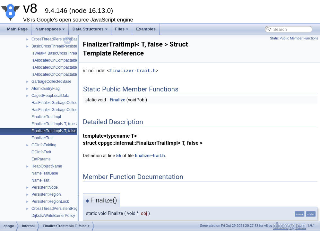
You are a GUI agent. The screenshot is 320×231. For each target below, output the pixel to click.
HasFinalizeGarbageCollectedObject (62, 102)
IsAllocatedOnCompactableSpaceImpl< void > (70, 67)
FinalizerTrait (42, 138)
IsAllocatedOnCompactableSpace (60, 74)
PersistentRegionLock (50, 201)
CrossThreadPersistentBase (55, 39)
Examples (146, 29)
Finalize (117, 99)
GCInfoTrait (41, 152)
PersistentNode (44, 187)
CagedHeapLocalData (50, 95)
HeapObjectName (46, 166)
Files (122, 29)
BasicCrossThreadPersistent (55, 46)
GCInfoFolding (43, 145)
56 (118, 155)
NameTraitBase (44, 173)
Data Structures (90, 29)
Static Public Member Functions (294, 38)
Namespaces (50, 29)
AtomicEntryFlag (45, 88)
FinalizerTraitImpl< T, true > (54, 124)
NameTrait (40, 180)
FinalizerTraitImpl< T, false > (55, 131)
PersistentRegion (46, 194)
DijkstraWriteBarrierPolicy (53, 215)
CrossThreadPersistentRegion (57, 208)
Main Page (17, 29)
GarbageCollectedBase (51, 81)
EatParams (40, 159)
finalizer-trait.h (133, 71)
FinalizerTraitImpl (46, 117)
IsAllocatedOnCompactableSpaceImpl (63, 60)
